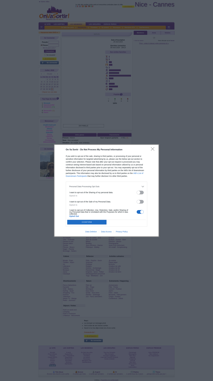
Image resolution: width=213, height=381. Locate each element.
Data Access (106, 232)
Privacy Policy (122, 232)
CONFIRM (87, 222)
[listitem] (106, 186)
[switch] (140, 192)
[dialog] (106, 190)
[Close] (153, 149)
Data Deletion (91, 232)
